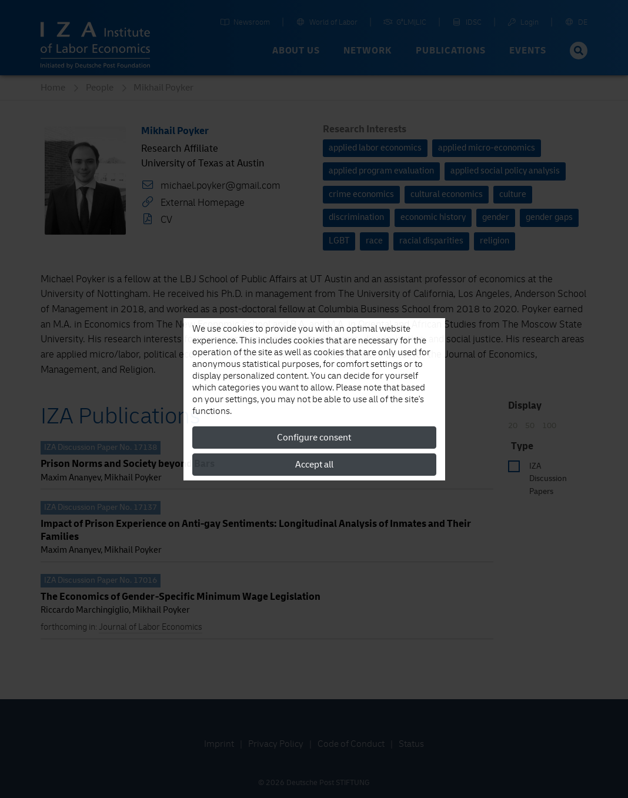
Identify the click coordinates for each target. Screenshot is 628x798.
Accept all (314, 464)
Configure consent (314, 437)
